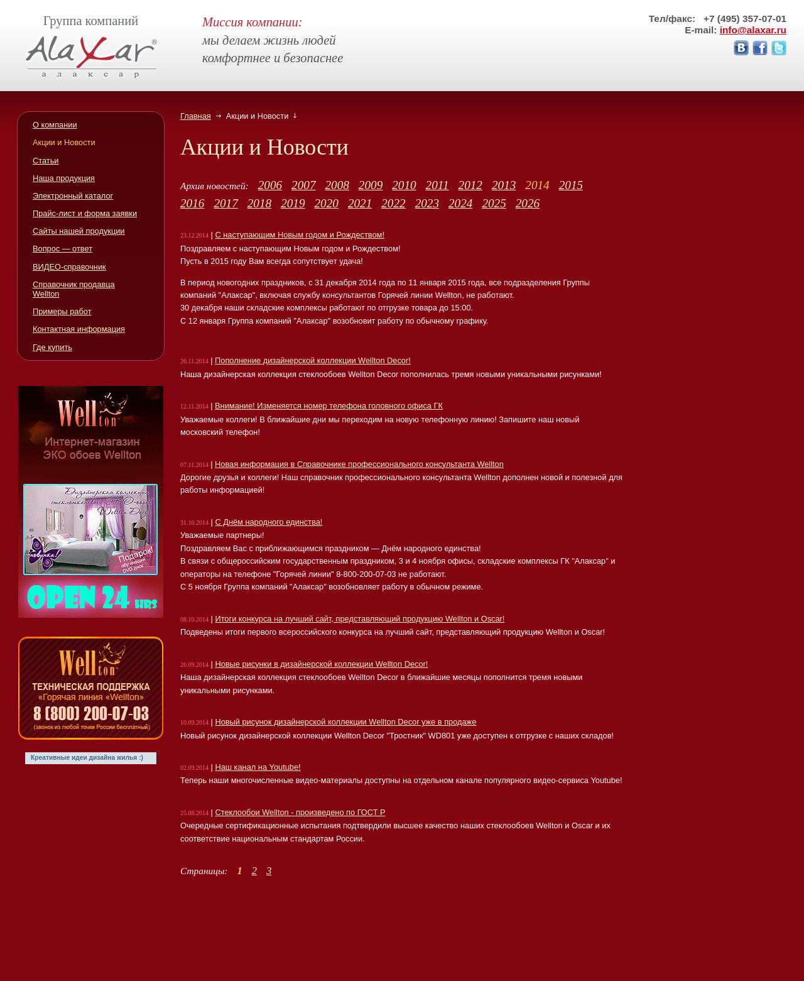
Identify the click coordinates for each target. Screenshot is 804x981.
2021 (360, 203)
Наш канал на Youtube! (257, 767)
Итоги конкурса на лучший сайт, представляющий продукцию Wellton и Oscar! (359, 618)
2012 (470, 185)
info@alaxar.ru (753, 30)
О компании (55, 124)
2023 (427, 203)
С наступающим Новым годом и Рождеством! (299, 234)
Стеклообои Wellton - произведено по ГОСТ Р (300, 812)
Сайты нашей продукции (79, 231)
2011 (437, 185)
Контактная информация (79, 329)
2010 (404, 185)
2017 (225, 203)
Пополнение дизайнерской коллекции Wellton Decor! (313, 360)
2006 (270, 185)
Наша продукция (64, 178)
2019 (293, 203)
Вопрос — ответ (62, 248)
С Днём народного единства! (268, 522)
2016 (192, 203)
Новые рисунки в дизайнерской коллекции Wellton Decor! (321, 664)
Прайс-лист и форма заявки (85, 213)
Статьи (45, 160)
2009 (371, 185)
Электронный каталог (73, 195)
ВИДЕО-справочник (69, 266)
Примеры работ (62, 311)
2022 (393, 203)
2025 (494, 203)
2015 (571, 185)
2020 (327, 203)
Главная (195, 116)
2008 (337, 185)
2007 (303, 185)
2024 (460, 203)
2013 (504, 185)
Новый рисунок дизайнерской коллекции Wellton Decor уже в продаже (345, 721)
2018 (259, 203)
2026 (528, 203)
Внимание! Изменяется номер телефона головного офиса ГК (329, 405)
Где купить (52, 347)
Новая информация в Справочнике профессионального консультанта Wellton (359, 464)
